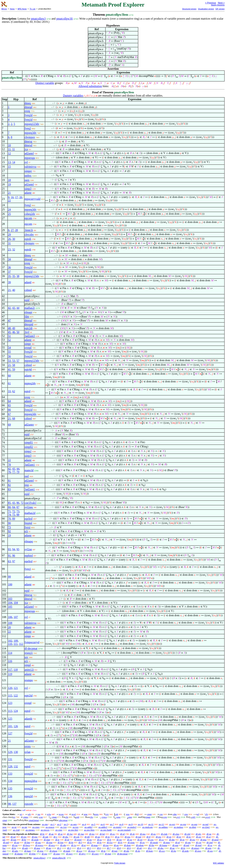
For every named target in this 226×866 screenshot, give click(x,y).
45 (9, 332)
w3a (49, 814)
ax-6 (103, 824)
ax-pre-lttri (73, 830)
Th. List (32, 9)
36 (9, 267)
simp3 (28, 188)
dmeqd (28, 106)
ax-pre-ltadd (106, 830)
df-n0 (139, 848)
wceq (61, 814)
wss (127, 814)
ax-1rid (16, 830)
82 (9, 484)
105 (10, 606)
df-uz (172, 848)
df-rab (45, 836)
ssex (27, 179)
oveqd (28, 347)
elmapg (29, 541)
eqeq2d (29, 796)
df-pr (178, 836)
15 (9, 166)
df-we (119, 839)
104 (10, 602)
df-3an (81, 834)
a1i (26, 531)
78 (9, 464)
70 (9, 518)
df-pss (127, 836)
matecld (29, 470)
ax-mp (45, 824)
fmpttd (28, 523)
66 (9, 409)
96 (13, 555)
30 (13, 238)
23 (9, 249)
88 (17, 514)
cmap (54, 817)
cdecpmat (63, 820)
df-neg (37, 848)
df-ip (103, 851)
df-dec (160, 848)
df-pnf (186, 845)
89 (13, 518)
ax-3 (66, 824)
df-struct (195, 848)
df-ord (6, 842)
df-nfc (198, 834)
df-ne (208, 834)
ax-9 (131, 824)
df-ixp (106, 845)
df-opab (34, 839)
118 (16, 669)
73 (17, 511)
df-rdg (63, 845)
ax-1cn (63, 827)
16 (12, 197)
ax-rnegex (30, 830)
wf (198, 814)
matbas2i (30, 307)
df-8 (119, 848)
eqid (27, 299)
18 (9, 179)
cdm (175, 814)
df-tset (114, 851)
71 (9, 511)
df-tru (91, 834)
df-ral (13, 836)
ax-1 (52, 824)
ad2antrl (29, 153)
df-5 (89, 848)
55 (9, 351)
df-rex (23, 836)
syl (26, 162)
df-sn (168, 836)
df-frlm (32, 853)
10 (9, 145)
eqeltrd (28, 518)
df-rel (139, 839)
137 (14, 803)
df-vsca (91, 851)
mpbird (29, 555)
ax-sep (194, 824)
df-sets (208, 848)
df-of (177, 842)
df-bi (42, 834)
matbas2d (30, 512)
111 (16, 643)
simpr (28, 343)
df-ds (137, 851)
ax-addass (163, 827)
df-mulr (66, 851)
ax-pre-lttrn (89, 830)
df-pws (198, 851)
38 (17, 276)
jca (26, 149)
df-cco (162, 851)
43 (13, 307)
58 (13, 365)
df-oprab (154, 842)
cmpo (25, 817)
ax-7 (112, 824)
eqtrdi (28, 238)
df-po (89, 839)
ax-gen (73, 824)
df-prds (185, 851)
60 (9, 375)
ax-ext (172, 824)
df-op (198, 836)
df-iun (13, 839)
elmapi (28, 312)
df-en (116, 845)
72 (22, 502)
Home (12, 9)
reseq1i (29, 652)
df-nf (122, 834)
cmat (4, 820)
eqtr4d (28, 369)
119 (10, 674)
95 (17, 549)
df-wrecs (39, 845)
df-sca (79, 851)
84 (13, 507)
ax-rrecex (45, 830)
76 (9, 471)
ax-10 (140, 824)
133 (10, 773)
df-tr (57, 839)
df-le (14, 848)
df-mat (108, 853)
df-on (16, 842)
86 (17, 502)
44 (17, 307)
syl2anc (29, 507)
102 (10, 640)
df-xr (210, 845)
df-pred (215, 839)
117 (10, 669)
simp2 (28, 451)
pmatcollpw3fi (64, 18)
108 (10, 622)
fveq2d (28, 115)
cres (186, 814)
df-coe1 (95, 853)
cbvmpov (30, 137)
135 (10, 788)
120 (10, 687)
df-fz (183, 848)
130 (16, 751)
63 (9, 561)
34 (9, 259)
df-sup (175, 845)
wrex (96, 814)
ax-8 (121, 824)
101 (10, 726)
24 (9, 209)
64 (9, 400)
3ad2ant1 (30, 464)
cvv (107, 814)
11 (9, 149)
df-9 (129, 848)
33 (9, 391)
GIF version (220, 9)
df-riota (131, 842)
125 (10, 718)
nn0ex (28, 175)
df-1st (198, 842)
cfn (66, 817)
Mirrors (4, 9)
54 (9, 347)
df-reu (34, 836)
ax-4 (84, 824)
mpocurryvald (32, 198)
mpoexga (30, 157)
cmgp (147, 817)
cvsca (104, 817)
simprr (28, 170)
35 (9, 276)
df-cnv (151, 839)
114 (10, 652)
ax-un (24, 827)
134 (10, 780)
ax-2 (59, 824)
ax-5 (93, 824)
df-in (107, 836)
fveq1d (28, 119)
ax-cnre (58, 830)
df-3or (70, 834)
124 (16, 710)
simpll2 (29, 446)
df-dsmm (18, 853)
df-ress (40, 851)
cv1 (178, 817)
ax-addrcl (103, 827)
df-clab (164, 834)
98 (9, 803)
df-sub (25, 848)
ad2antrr (29, 424)
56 (9, 356)
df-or (60, 834)
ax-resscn (50, 827)
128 (10, 766)
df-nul (138, 836)
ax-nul (205, 824)
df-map (94, 845)
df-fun (60, 842)
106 (10, 617)
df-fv (120, 842)
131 (10, 759)
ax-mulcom (147, 827)
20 (20, 197)
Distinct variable (44, 82)
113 (10, 710)
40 (13, 290)
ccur (41, 817)
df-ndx (15, 851)
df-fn (71, 842)
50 (17, 332)
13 (9, 162)
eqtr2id (28, 695)
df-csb (76, 836)
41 (9, 369)
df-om (188, 842)
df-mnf (198, 845)
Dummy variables (73, 95)
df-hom (149, 851)
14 (13, 162)
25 (9, 213)
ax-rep (183, 824)
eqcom (28, 218)
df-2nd (210, 842)
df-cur (15, 845)
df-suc (38, 842)
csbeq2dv (30, 213)
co (14, 817)
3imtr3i (29, 230)
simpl (28, 665)
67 (9, 414)
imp (27, 484)
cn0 (77, 817)
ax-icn (75, 827)
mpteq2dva (31, 780)
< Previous (210, 2)
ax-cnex (36, 827)
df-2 (59, 848)
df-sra (210, 851)
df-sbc (65, 836)
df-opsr (56, 853)
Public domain (119, 863)
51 (9, 335)
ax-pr (14, 827)
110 (10, 643)
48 (9, 328)
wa (38, 814)
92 (9, 531)
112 (21, 643)
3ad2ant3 (30, 335)
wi (21, 814)
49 (13, 328)
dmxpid (29, 324)
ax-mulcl (117, 827)
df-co (161, 839)
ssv (26, 657)
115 (10, 695)
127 (10, 733)
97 (13, 561)
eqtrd (27, 391)
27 (12, 230)
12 (9, 153)
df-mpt (47, 839)
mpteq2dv (30, 383)
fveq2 (28, 128)
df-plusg (53, 851)
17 (16, 197)
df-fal (102, 834)
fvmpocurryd (32, 642)
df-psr (44, 853)
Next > (221, 2)
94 (13, 549)
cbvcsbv (29, 234)
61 (9, 383)
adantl (28, 282)
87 (17, 507)
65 (9, 405)
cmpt (149, 814)
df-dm (172, 839)
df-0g (173, 851)
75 (13, 514)
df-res (192, 839)
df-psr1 (69, 853)
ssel (27, 476)
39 (9, 282)
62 (13, 391)
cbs (91, 817)
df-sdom (140, 845)
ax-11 (150, 824)
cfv (206, 814)
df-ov (142, 842)
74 (9, 514)
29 (9, 234)
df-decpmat (31, 648)
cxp (161, 814)
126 (16, 726)
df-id (67, 839)
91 (9, 555)
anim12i (29, 669)
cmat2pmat (34, 820)
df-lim (27, 842)
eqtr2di (28, 328)
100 (10, 584)
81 (9, 480)
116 (10, 660)
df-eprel (78, 839)
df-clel (187, 834)
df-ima (203, 839)
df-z (150, 848)
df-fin (151, 845)
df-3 (69, 848)
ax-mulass (178, 827)
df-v (55, 836)
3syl (27, 332)
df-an (51, 834)
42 (9, 307)
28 (16, 230)
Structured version (189, 9)
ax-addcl (88, 827)
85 (9, 502)
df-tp (188, 836)
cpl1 (193, 817)
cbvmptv (29, 243)
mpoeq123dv (32, 123)
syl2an (28, 549)
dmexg (28, 141)
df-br (24, 839)
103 (10, 598)
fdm (27, 316)
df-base (27, 851)
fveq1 (28, 568)
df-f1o (110, 842)
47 (9, 320)
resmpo (29, 680)
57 (17, 360)
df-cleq (176, 834)
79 (17, 471)
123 (10, 702)
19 (9, 184)
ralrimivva (30, 166)
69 (9, 424)
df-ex (112, 834)
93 (9, 549)
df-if (148, 836)
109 (16, 640)
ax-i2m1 (206, 827)
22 (9, 200)
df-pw (158, 836)
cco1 (208, 817)
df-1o (73, 845)
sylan (28, 751)
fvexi (27, 527)
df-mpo (166, 842)
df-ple (126, 851)
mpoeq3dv (31, 132)
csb (116, 814)
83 (9, 489)
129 (10, 751)
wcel (74, 814)
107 (16, 617)
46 (13, 332)
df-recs (52, 845)
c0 (137, 814)
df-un (97, 836)
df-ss (117, 836)
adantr (28, 192)
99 (9, 576)
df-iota (49, 842)
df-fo (99, 842)
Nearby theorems (218, 5)
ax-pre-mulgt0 (124, 830)
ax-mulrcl (131, 827)
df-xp (129, 839)
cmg (130, 817)
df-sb (132, 834)
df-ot (208, 836)
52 (9, 339)
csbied (28, 290)
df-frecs (26, 845)
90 (9, 523)
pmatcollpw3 (38, 18)
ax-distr (192, 827)
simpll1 (29, 442)
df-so (99, 839)
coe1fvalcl (30, 502)
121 (16, 687)
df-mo (142, 834)
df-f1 (89, 842)
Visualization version (206, 9)
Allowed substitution (90, 86)
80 (9, 507)
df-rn (182, 839)
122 (16, 695)
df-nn (48, 848)
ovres (28, 746)
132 (16, 766)
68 (13, 418)
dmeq (28, 103)
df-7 (109, 848)
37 (9, 271)
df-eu (153, 834)
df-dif (87, 836)
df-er (83, 845)
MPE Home (22, 9)
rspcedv (29, 803)
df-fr (109, 839)
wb (29, 814)
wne (86, 814)
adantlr (28, 718)
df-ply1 (82, 853)
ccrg (165, 817)
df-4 (79, 848)
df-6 (99, 848)
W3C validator (218, 863)
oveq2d (29, 773)
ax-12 (161, 824)
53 (9, 360)
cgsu (118, 817)
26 (9, 238)
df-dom (127, 845)
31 (9, 243)
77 (13, 471)
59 (13, 369)
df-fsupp (163, 845)
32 (13, 249)
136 (10, 796)
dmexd (28, 145)
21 (9, 192)
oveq (27, 110)
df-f (80, 842)
